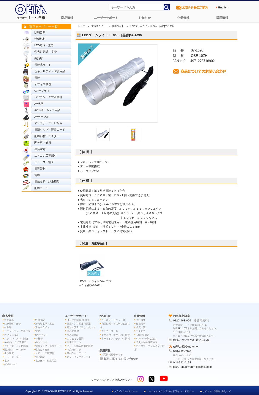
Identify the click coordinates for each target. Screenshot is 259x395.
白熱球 (38, 58)
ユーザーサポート (106, 17)
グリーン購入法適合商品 (80, 346)
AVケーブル (41, 116)
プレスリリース (109, 331)
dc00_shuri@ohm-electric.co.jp (192, 366)
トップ (81, 26)
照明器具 (40, 32)
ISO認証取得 (142, 335)
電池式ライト (42, 64)
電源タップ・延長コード (49, 129)
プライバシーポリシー (126, 391)
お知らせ (145, 17)
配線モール (41, 188)
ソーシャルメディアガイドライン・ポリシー (170, 391)
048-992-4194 (182, 362)
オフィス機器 (42, 84)
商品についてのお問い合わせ (191, 340)
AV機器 (38, 103)
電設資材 (40, 168)
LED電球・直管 (44, 45)
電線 (37, 175)
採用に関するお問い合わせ (121, 358)
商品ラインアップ (76, 353)
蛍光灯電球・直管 (45, 51)
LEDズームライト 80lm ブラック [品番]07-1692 (95, 281)
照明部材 (40, 38)
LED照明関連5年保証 (78, 320)
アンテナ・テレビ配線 (48, 123)
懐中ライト (118, 26)
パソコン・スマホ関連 (48, 97)
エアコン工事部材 (45, 155)
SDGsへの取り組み (146, 338)
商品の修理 (73, 331)
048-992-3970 (182, 351)
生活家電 (40, 149)
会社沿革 (140, 323)
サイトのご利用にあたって (216, 391)
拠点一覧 (140, 327)
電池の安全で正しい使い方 (81, 327)
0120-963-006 (182, 320)
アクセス (140, 331)
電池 (37, 77)
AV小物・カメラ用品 (47, 110)
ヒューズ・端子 (44, 162)
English (223, 7)
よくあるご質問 (75, 338)
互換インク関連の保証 (79, 323)
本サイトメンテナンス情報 (115, 338)
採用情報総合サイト (112, 354)
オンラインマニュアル (79, 357)
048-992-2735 (180, 328)
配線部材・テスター (47, 136)
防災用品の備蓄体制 (146, 342)
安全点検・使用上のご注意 (115, 335)
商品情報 (67, 17)
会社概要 (140, 320)
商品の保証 (73, 335)
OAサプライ (42, 90)
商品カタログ (74, 349)
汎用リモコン (74, 342)
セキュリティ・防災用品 (49, 71)
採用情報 (222, 17)
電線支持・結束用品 (47, 181)
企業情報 (183, 17)
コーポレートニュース (113, 320)
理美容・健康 (42, 142)
